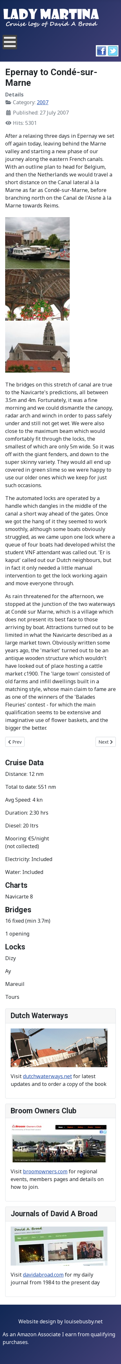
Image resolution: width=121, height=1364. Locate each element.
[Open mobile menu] (10, 42)
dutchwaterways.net (47, 1076)
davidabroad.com (43, 1274)
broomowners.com (45, 1171)
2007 (42, 102)
